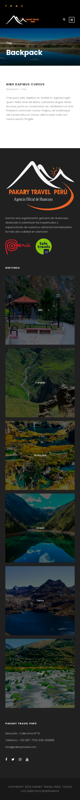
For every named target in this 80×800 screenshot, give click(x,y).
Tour (23, 89)
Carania (40, 382)
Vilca (40, 673)
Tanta (40, 600)
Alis (40, 310)
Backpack (12, 89)
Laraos (40, 528)
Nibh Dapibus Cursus (25, 84)
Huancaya (40, 455)
